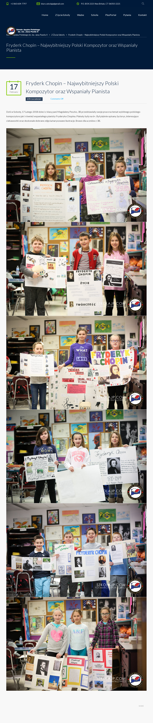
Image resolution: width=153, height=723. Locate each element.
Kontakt (142, 14)
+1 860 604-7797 (19, 4)
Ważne (80, 14)
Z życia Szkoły (62, 14)
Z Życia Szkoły (34, 99)
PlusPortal (110, 14)
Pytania (127, 14)
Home (45, 14)
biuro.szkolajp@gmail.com (52, 4)
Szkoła (94, 14)
